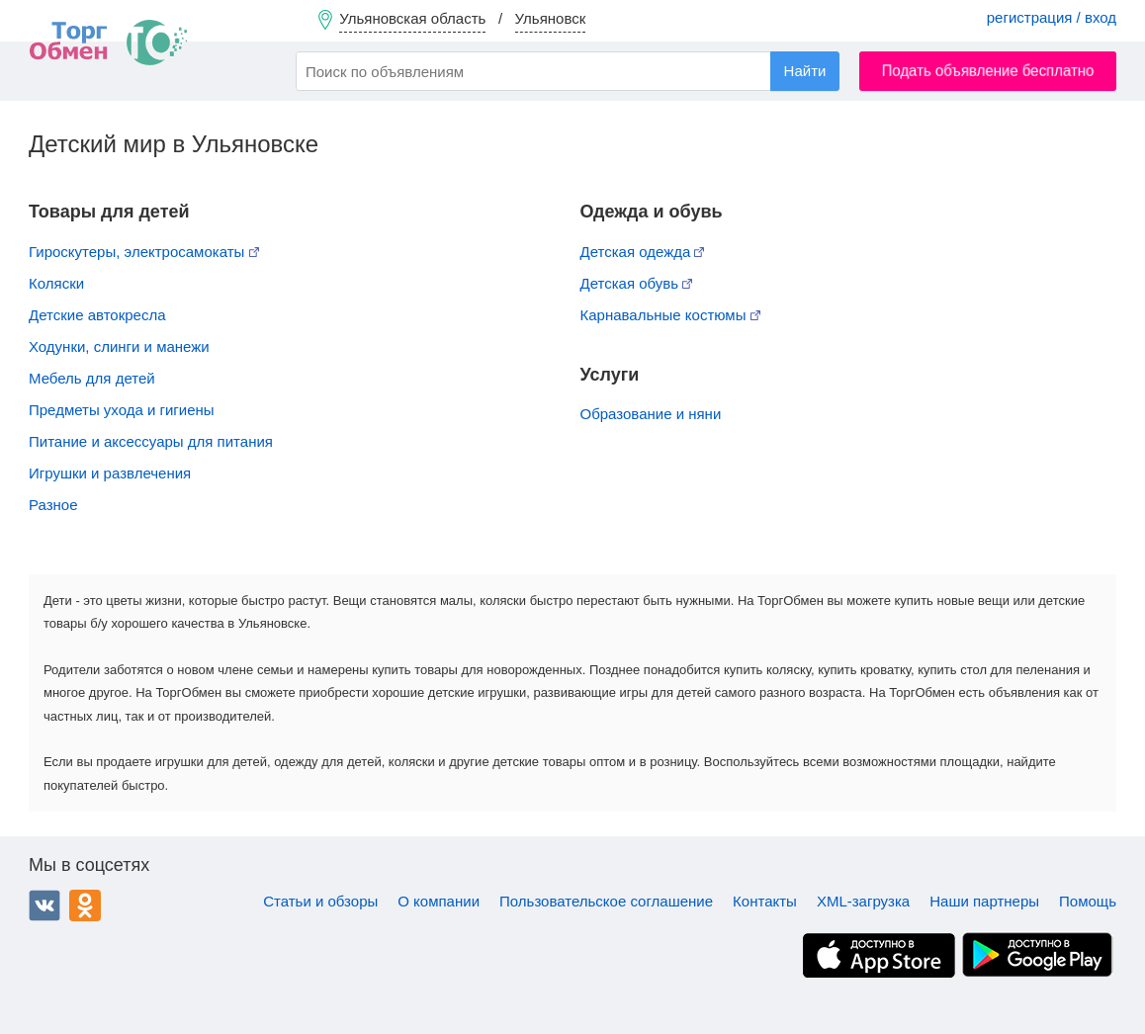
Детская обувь (636, 283)
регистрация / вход (1051, 17)
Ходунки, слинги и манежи (119, 346)
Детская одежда (642, 251)
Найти (805, 70)
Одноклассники (85, 905)
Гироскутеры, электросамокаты (144, 251)
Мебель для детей (92, 378)
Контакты (765, 901)
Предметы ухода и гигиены (122, 409)
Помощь (1087, 901)
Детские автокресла (97, 314)
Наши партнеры (984, 901)
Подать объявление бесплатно (988, 70)
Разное (53, 504)
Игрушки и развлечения (110, 473)
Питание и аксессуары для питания (151, 441)
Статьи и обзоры (320, 901)
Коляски (56, 283)
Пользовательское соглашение (606, 901)
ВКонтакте (44, 905)
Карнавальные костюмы (670, 314)
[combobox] (567, 71)
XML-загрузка (863, 901)
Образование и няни (651, 413)
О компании (438, 901)
